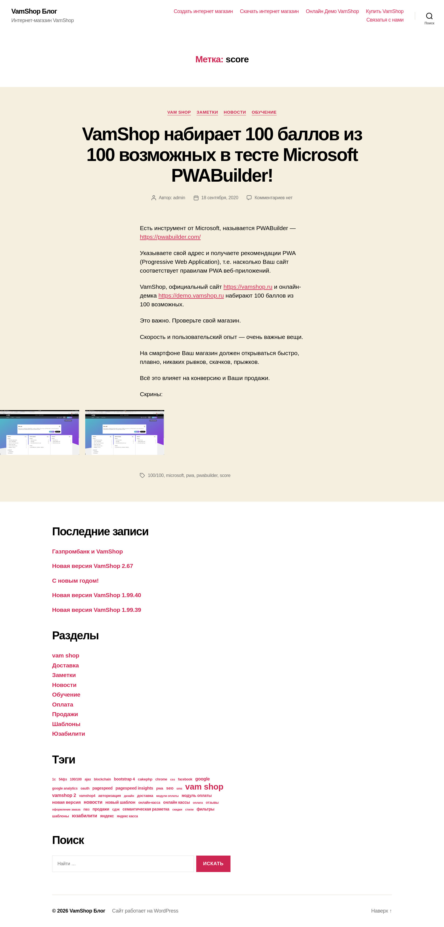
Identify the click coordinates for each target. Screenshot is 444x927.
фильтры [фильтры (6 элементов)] (205, 809)
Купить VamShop (385, 11)
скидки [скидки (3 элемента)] (177, 809)
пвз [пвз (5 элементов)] (86, 809)
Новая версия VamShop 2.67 (92, 566)
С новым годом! (75, 580)
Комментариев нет (274, 197)
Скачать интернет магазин (269, 11)
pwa (190, 475)
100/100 (156, 475)
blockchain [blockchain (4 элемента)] (102, 779)
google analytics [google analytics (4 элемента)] (65, 788)
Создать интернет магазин (203, 11)
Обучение (264, 112)
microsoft (174, 475)
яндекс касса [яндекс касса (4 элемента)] (127, 816)
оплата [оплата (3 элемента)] (198, 802)
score (225, 475)
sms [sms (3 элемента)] (179, 788)
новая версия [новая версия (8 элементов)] (66, 802)
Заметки (207, 112)
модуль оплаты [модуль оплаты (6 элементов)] (197, 795)
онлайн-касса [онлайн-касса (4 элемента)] (149, 803)
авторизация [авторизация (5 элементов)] (109, 796)
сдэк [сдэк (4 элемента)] (115, 809)
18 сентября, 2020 (219, 197)
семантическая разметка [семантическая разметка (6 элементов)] (146, 809)
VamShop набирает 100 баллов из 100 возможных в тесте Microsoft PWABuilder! (222, 155)
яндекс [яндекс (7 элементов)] (107, 816)
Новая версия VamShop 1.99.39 (96, 609)
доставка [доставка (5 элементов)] (145, 796)
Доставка (65, 665)
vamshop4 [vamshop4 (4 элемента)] (87, 796)
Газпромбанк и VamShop (87, 551)
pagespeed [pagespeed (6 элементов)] (102, 788)
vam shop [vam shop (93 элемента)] (204, 786)
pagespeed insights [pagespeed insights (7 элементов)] (134, 788)
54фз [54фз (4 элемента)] (63, 779)
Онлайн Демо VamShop (332, 11)
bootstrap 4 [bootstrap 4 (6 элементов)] (124, 779)
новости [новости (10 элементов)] (93, 802)
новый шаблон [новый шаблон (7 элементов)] (120, 802)
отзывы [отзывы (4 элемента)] (212, 803)
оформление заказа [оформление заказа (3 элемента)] (66, 809)
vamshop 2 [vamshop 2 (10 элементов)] (64, 795)
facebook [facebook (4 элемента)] (185, 779)
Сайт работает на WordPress (145, 911)
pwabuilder (207, 475)
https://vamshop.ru (247, 286)
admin (179, 197)
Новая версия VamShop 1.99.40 (96, 595)
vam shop (179, 112)
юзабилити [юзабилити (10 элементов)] (84, 815)
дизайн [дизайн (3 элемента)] (129, 795)
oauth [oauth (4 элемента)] (84, 788)
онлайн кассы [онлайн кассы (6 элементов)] (176, 802)
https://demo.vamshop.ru (191, 295)
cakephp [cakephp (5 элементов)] (145, 779)
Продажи (65, 714)
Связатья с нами (385, 20)
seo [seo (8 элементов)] (170, 788)
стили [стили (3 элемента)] (189, 809)
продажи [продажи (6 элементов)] (101, 809)
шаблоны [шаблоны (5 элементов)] (60, 816)
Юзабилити (68, 733)
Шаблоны (66, 724)
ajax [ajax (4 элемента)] (88, 779)
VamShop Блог (34, 11)
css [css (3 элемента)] (172, 779)
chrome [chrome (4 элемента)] (161, 779)
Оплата (62, 704)
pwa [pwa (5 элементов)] (159, 788)
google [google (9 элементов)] (202, 778)
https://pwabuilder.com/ (170, 237)
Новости (235, 112)
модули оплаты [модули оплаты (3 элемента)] (167, 795)
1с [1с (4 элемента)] (54, 779)
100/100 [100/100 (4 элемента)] (76, 779)
